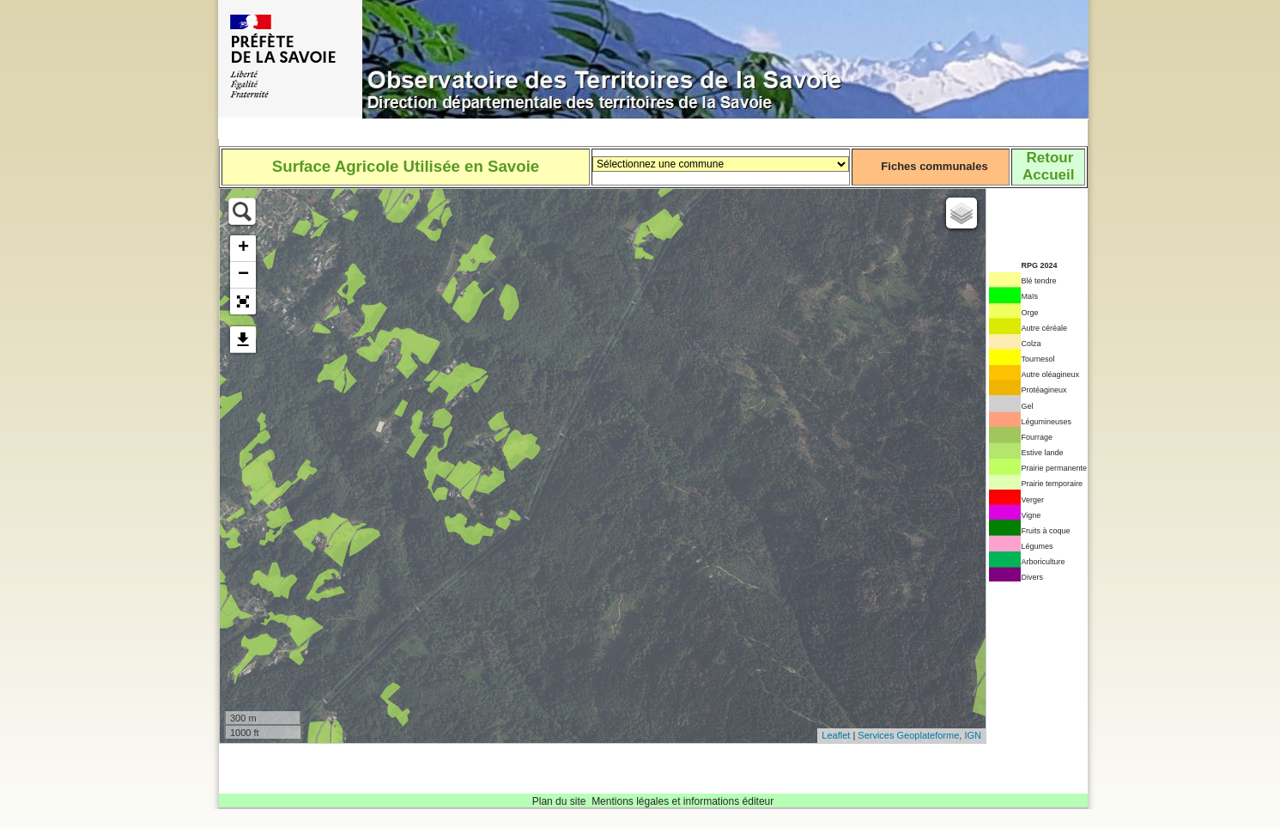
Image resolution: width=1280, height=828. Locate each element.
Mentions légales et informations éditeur (682, 801)
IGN (972, 735)
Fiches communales (934, 166)
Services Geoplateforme (908, 735)
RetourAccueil (1048, 166)
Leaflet (836, 735)
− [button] (243, 275)
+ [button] (243, 248)
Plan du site (559, 801)
